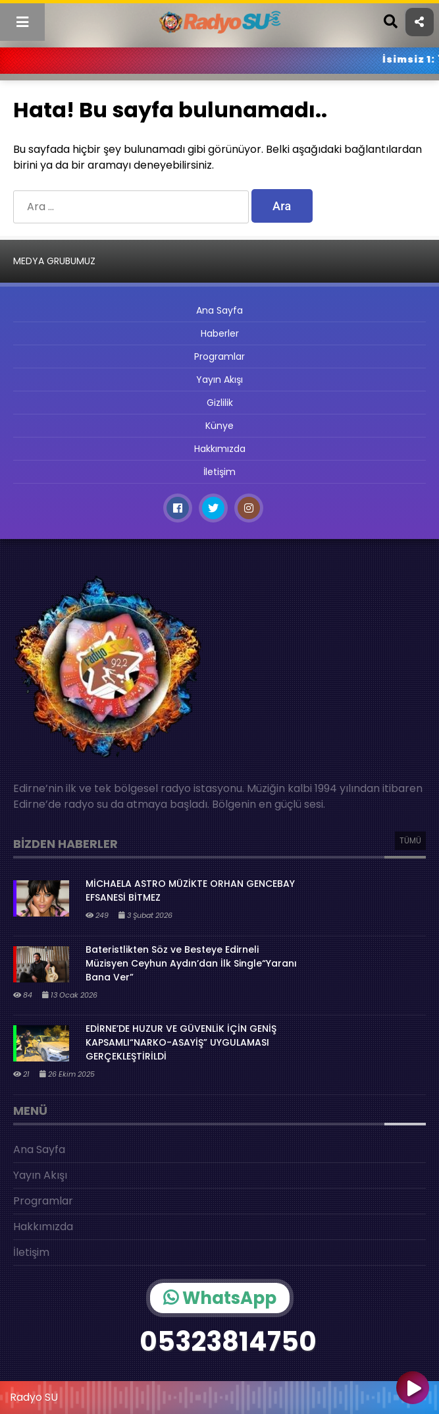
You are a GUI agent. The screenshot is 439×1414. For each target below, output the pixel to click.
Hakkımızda (219, 448)
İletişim (219, 471)
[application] (219, 1394)
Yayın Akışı (219, 379)
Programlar (219, 356)
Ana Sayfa (219, 310)
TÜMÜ (410, 840)
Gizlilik (220, 402)
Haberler (220, 333)
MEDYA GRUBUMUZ (54, 261)
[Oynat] (412, 1389)
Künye (219, 425)
